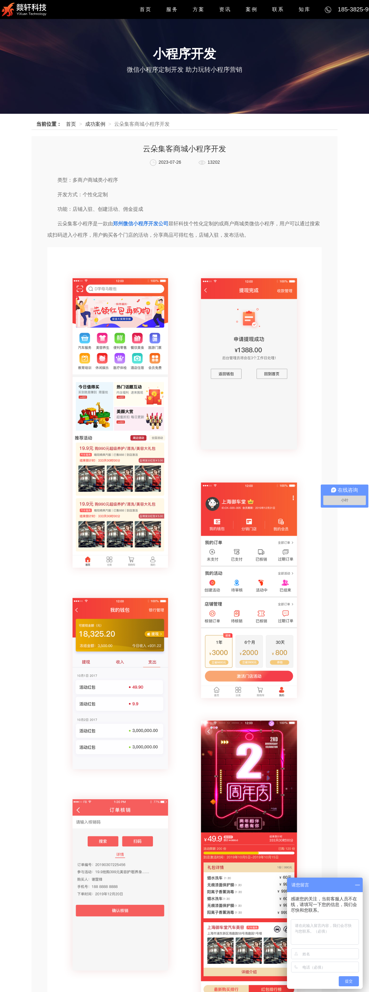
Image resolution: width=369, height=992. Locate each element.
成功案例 (95, 124)
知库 (305, 9)
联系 (278, 9)
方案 (199, 9)
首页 (146, 9)
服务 (172, 9)
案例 (252, 9)
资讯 (225, 9)
